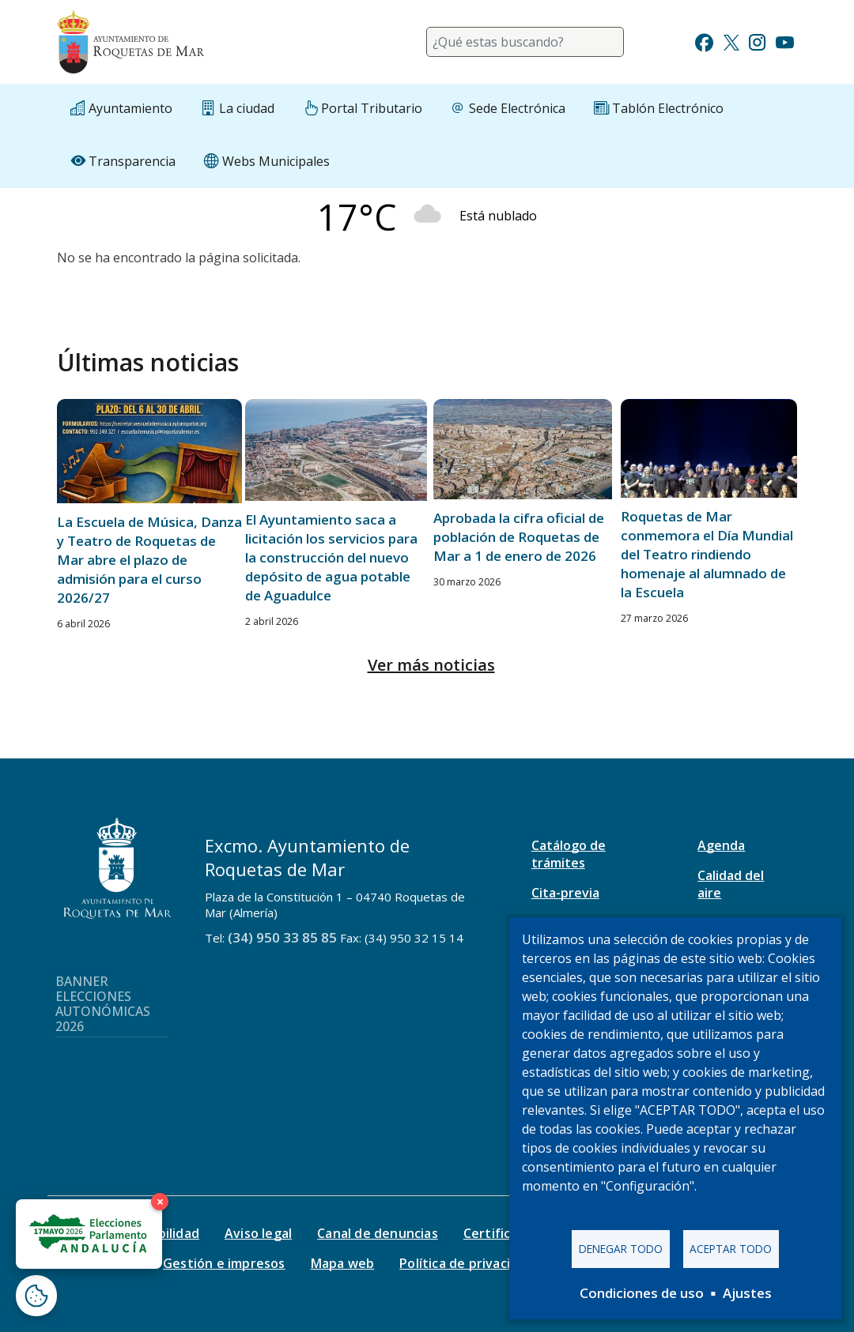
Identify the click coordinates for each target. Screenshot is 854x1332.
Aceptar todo (731, 1248)
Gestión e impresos (224, 1263)
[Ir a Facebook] (704, 41)
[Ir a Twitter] (731, 41)
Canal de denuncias (377, 1233)
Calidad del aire (730, 884)
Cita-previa (565, 892)
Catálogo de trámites (568, 854)
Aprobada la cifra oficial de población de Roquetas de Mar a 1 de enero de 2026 (518, 537)
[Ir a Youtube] (784, 41)
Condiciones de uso (642, 1293)
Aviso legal (258, 1233)
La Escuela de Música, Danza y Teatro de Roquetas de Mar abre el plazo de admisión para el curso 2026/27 (149, 560)
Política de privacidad (466, 1263)
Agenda (721, 845)
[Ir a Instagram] (757, 41)
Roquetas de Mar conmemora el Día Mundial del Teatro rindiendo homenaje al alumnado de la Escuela (707, 554)
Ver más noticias (431, 664)
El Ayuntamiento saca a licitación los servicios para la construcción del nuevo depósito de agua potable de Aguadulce (331, 557)
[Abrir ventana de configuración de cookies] (36, 1295)
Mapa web (343, 1263)
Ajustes (747, 1293)
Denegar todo (621, 1248)
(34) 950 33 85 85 (282, 937)
